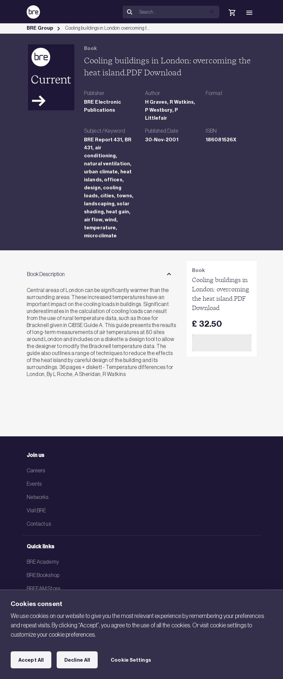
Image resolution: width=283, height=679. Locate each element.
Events (34, 484)
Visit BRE (36, 510)
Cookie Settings (131, 660)
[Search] (178, 12)
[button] (211, 11)
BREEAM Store (43, 588)
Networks (38, 497)
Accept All (31, 660)
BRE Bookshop (43, 575)
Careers (36, 470)
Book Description (46, 274)
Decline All (77, 660)
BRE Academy (43, 562)
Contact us (39, 524)
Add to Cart (221, 343)
